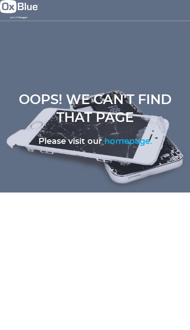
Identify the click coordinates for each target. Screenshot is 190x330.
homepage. (128, 142)
